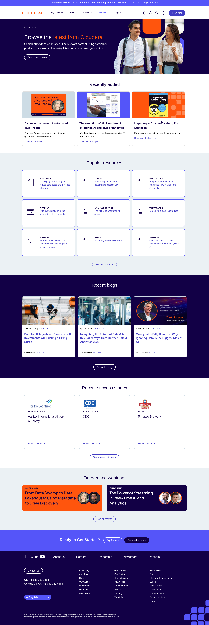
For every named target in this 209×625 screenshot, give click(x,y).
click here (116, 617)
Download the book (145, 138)
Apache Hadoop (29, 617)
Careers (81, 556)
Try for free (113, 540)
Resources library (158, 597)
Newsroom (130, 556)
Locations (84, 589)
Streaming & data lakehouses (163, 211)
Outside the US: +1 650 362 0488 (43, 583)
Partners (154, 556)
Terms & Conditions (56, 615)
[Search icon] (156, 13)
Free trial (177, 13)
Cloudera (151, 352)
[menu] (150, 12)
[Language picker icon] (163, 14)
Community (155, 589)
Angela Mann (42, 352)
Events (153, 582)
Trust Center (156, 586)
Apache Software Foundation (83, 617)
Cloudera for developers (161, 578)
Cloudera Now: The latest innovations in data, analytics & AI (164, 243)
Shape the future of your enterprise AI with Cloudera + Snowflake (163, 184)
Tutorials (118, 597)
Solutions (87, 13)
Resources (103, 13)
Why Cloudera (56, 13)
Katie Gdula (97, 352)
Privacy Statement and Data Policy (73, 615)
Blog (152, 574)
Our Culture (84, 582)
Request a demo (137, 540)
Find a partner (121, 586)
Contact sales (121, 578)
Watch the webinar (35, 141)
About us (59, 556)
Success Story (35, 443)
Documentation (157, 593)
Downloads (119, 582)
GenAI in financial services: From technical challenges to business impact (54, 243)
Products (73, 13)
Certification (120, 574)
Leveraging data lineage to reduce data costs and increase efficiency (55, 184)
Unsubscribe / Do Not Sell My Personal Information (100, 615)
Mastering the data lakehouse (108, 240)
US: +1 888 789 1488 (36, 579)
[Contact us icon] (144, 13)
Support (117, 13)
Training (118, 593)
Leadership (105, 556)
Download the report (90, 141)
